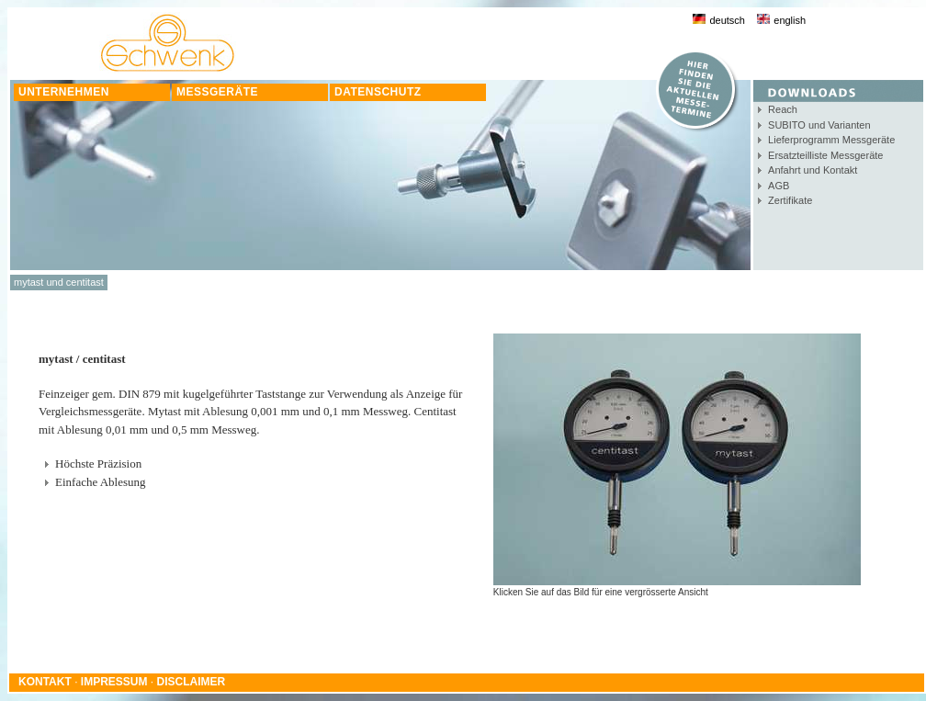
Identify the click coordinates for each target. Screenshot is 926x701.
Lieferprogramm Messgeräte (831, 139)
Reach (782, 109)
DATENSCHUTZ (378, 91)
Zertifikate (790, 200)
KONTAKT (45, 681)
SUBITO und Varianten (819, 124)
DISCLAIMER (191, 681)
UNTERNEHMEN (63, 91)
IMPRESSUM (114, 681)
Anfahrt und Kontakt (812, 169)
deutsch (719, 20)
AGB (778, 185)
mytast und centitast (59, 282)
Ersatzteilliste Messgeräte (825, 155)
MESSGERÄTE (217, 91)
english (781, 20)
